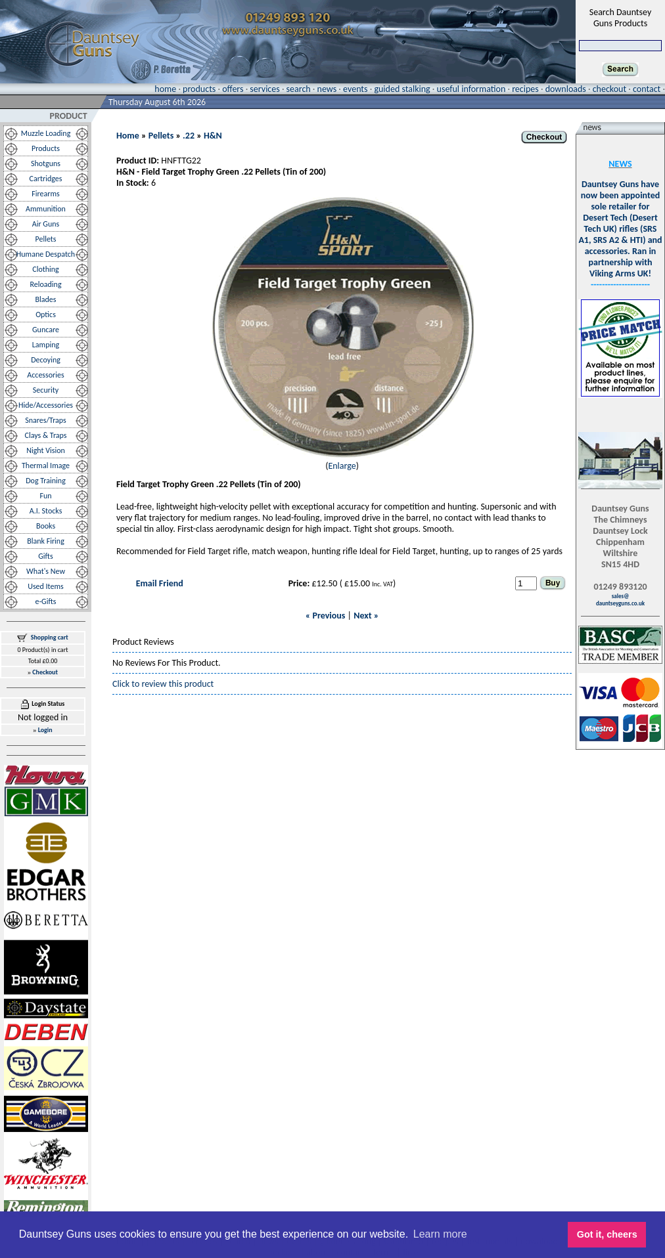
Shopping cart (49, 637)
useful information (471, 89)
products (199, 89)
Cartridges (46, 178)
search (299, 89)
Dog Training (46, 480)
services (264, 89)
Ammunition (46, 208)
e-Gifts (45, 601)
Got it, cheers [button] (607, 1234)
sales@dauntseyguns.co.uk (620, 599)
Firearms (45, 193)
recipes (525, 89)
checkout (609, 89)
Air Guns (45, 223)
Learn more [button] (440, 1234)
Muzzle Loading (46, 133)
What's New (45, 571)
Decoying (45, 359)
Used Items (46, 586)
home (165, 89)
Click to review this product (163, 683)
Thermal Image (46, 465)
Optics (45, 314)
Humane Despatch (45, 254)
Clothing (45, 269)
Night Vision (45, 450)
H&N (213, 135)
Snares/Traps (45, 420)
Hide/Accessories (45, 405)
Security (45, 390)
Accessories (45, 375)
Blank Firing (45, 541)
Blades (46, 299)
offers (232, 89)
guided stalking (402, 89)
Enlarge (341, 465)
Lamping (45, 344)
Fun (45, 495)
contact (646, 89)
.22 (189, 135)
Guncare (45, 329)
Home (127, 135)
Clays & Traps (45, 435)
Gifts (45, 556)
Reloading (45, 284)
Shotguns (45, 163)
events (355, 89)
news (327, 89)
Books (45, 526)
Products (46, 148)
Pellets (45, 239)
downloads (565, 89)
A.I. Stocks (46, 510)
